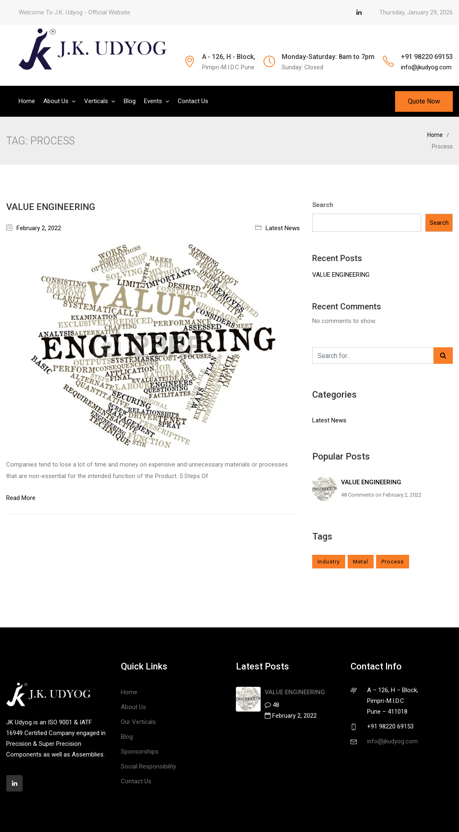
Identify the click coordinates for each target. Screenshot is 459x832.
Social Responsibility (148, 766)
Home (27, 101)
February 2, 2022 (38, 228)
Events (153, 101)
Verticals (96, 101)
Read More (20, 498)
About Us (55, 101)
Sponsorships (139, 751)
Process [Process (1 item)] (392, 562)
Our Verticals (138, 722)
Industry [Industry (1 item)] (329, 562)
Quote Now (424, 101)
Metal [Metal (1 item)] (360, 562)
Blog (130, 101)
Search (322, 205)
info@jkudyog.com (426, 67)
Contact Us (193, 101)
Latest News (283, 228)
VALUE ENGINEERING (50, 207)
